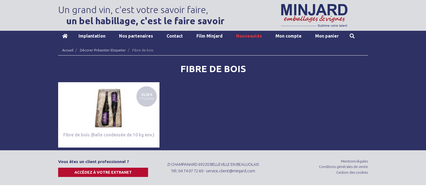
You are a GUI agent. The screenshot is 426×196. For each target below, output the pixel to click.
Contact (175, 35)
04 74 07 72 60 (190, 171)
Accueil (65, 36)
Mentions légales (354, 161)
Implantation (92, 35)
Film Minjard (209, 35)
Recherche (352, 36)
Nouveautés (249, 35)
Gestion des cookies (352, 172)
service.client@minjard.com (230, 171)
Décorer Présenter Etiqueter (103, 50)
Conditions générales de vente (343, 167)
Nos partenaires (136, 35)
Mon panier (327, 35)
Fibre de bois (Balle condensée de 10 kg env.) (108, 134)
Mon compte (288, 35)
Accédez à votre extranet (103, 172)
